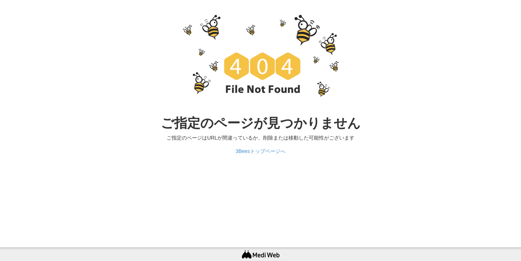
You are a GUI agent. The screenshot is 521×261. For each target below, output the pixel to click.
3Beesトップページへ (260, 151)
